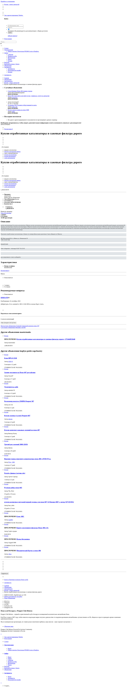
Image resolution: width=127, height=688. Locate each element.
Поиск (10, 59)
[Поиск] (8, 42)
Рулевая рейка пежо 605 (13, 488)
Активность (7, 67)
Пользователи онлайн (14, 70)
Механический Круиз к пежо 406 (29, 551)
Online (6, 53)
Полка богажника (23, 539)
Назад (9, 648)
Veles (13, 111)
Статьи (6, 48)
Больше (10, 61)
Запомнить (11, 31)
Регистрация (8, 39)
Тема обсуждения (6, 213)
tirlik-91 (10, 361)
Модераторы (11, 57)
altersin (10, 419)
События (10, 54)
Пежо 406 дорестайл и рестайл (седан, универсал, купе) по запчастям (28, 96)
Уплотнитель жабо (11, 387)
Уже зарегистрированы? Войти (13, 15)
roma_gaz (14, 107)
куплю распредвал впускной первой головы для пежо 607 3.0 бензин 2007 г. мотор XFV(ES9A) (39, 502)
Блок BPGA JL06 (10, 358)
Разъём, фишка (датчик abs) (14, 473)
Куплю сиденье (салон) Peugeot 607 (17, 416)
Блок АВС (20, 516)
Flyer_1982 (11, 462)
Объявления (7, 65)
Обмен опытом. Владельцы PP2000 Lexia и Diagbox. (23, 51)
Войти (10, 32)
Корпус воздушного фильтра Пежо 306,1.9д (32, 528)
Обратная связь (8, 626)
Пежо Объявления (9, 598)
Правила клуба (12, 56)
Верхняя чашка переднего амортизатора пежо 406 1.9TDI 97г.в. (27, 459)
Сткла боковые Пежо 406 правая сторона (20, 91)
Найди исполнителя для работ (13, 596)
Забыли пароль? (12, 36)
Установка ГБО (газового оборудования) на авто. (22, 105)
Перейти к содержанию (8, 1)
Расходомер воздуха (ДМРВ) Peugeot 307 (19, 401)
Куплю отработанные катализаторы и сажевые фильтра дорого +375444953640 (46, 339)
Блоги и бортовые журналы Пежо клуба (16, 579)
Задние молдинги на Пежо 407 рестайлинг (20, 372)
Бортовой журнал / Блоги (11, 64)
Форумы (6, 62)
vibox (9, 554)
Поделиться (4, 573)
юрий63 (10, 520)
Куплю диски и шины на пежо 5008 (18, 110)
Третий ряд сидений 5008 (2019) (16, 444)
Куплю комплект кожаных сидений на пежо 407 (22, 430)
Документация (8, 50)
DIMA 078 (4, 298)
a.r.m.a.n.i (14, 97)
